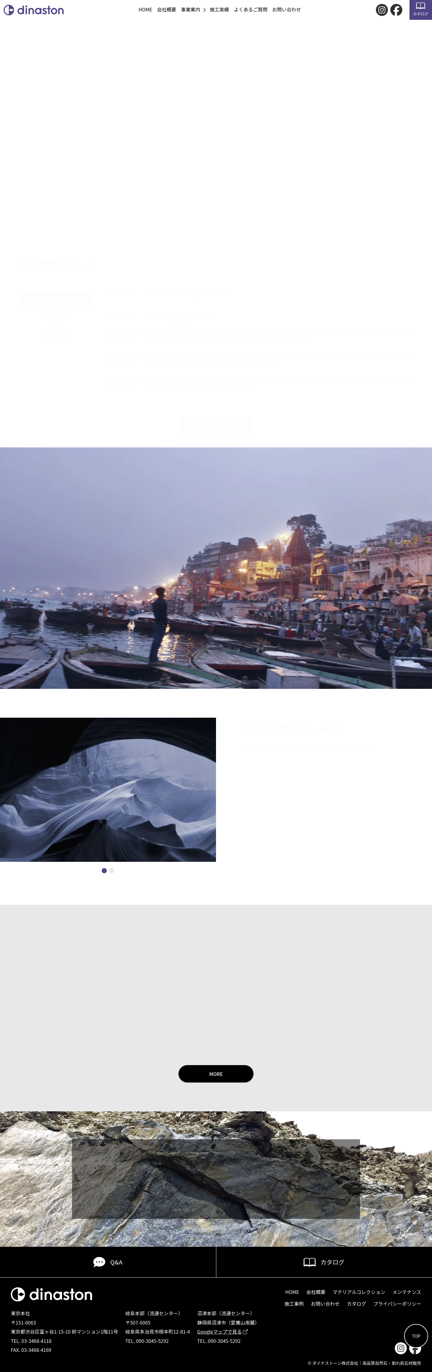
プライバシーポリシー (397, 1303)
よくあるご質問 (250, 9)
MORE (216, 1073)
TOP (416, 1336)
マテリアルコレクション (359, 1291)
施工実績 (219, 9)
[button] (104, 870)
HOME (145, 9)
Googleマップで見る (222, 1331)
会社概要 (166, 9)
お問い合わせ (286, 9)
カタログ (420, 9)
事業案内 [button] (190, 9)
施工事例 (294, 1303)
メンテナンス (406, 1291)
